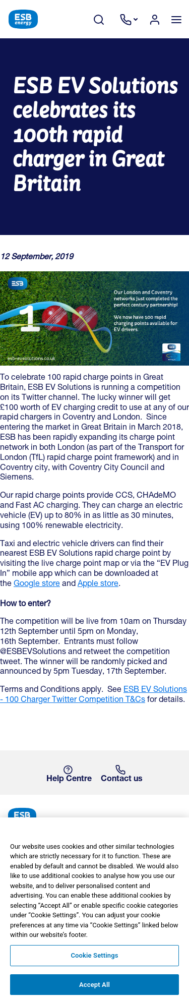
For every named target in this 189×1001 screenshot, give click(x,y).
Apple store (98, 584)
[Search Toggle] (104, 19)
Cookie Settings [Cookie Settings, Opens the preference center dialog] (94, 958)
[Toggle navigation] (176, 19)
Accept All (94, 987)
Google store (37, 584)
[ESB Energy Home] (94, 816)
